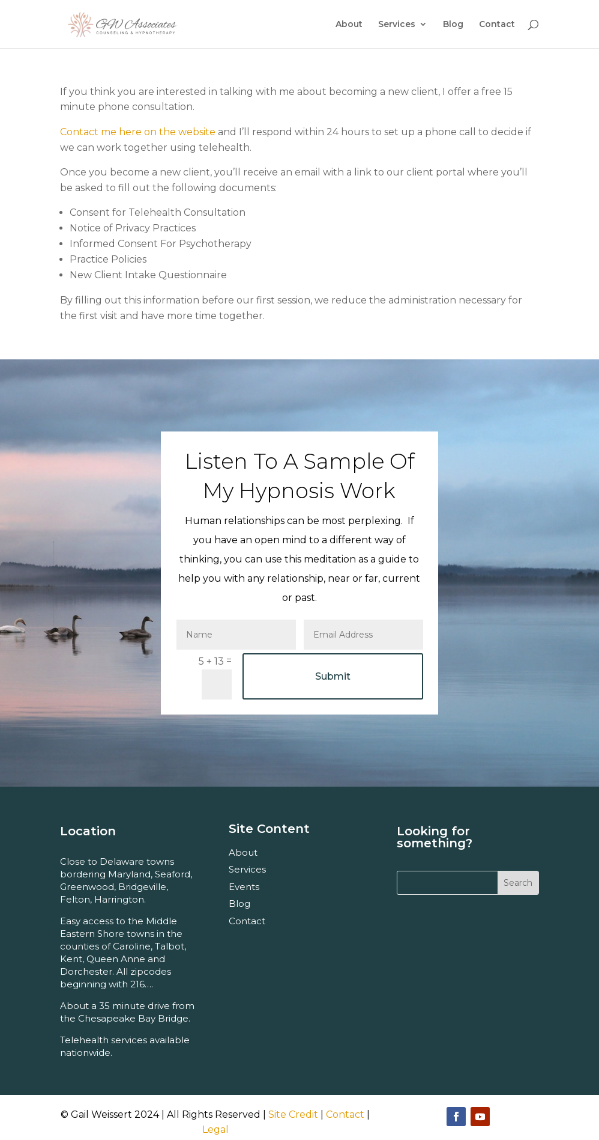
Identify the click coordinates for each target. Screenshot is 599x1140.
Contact (497, 24)
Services (396, 24)
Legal (215, 1129)
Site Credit (293, 1114)
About (349, 24)
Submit (333, 676)
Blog (453, 24)
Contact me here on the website (137, 132)
